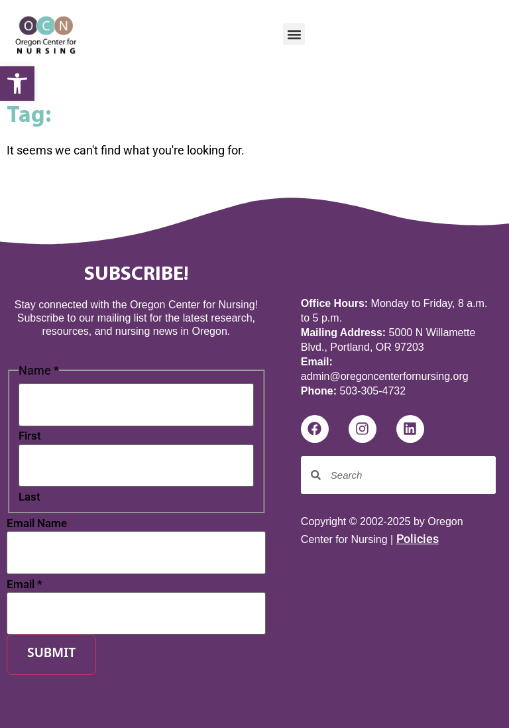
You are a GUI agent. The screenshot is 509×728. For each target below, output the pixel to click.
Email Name (37, 523)
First (30, 436)
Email (24, 584)
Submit (51, 654)
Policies (417, 539)
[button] (294, 34)
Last (29, 497)
